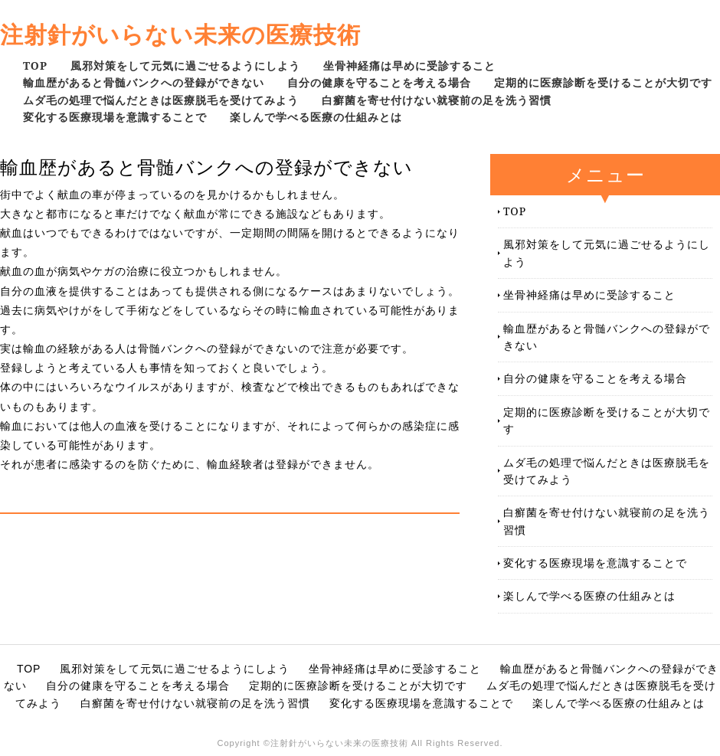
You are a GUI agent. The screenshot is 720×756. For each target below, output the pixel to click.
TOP (35, 65)
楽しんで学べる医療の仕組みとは (316, 117)
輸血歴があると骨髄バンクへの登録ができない (143, 82)
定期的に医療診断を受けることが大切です (603, 82)
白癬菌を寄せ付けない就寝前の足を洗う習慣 (436, 100)
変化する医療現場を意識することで (115, 117)
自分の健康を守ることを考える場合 (379, 82)
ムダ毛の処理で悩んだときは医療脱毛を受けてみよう (161, 100)
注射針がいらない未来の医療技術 (180, 34)
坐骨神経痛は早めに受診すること (409, 65)
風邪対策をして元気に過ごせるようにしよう (185, 65)
